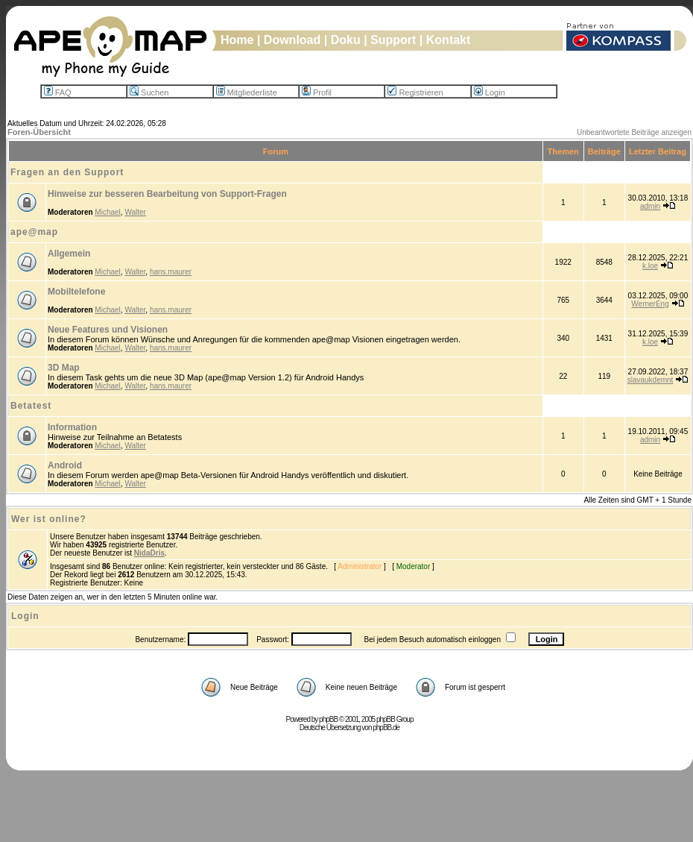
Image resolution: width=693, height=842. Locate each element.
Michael (107, 212)
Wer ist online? (48, 519)
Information (72, 427)
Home (237, 40)
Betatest (30, 405)
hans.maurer (171, 272)
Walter (135, 212)
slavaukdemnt (650, 380)
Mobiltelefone (76, 291)
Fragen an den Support (67, 172)
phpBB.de (386, 727)
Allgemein (69, 253)
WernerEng (649, 304)
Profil (317, 92)
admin (650, 206)
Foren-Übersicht (39, 132)
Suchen (149, 92)
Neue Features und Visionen (108, 329)
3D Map (64, 367)
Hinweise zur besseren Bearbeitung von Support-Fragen (167, 194)
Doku (346, 40)
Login (489, 92)
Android (65, 465)
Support (393, 40)
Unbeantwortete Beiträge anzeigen (634, 132)
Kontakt (448, 40)
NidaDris (149, 553)
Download (292, 40)
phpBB (328, 719)
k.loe (650, 266)
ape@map (34, 232)
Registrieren (415, 92)
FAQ (58, 92)
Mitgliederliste (246, 92)
